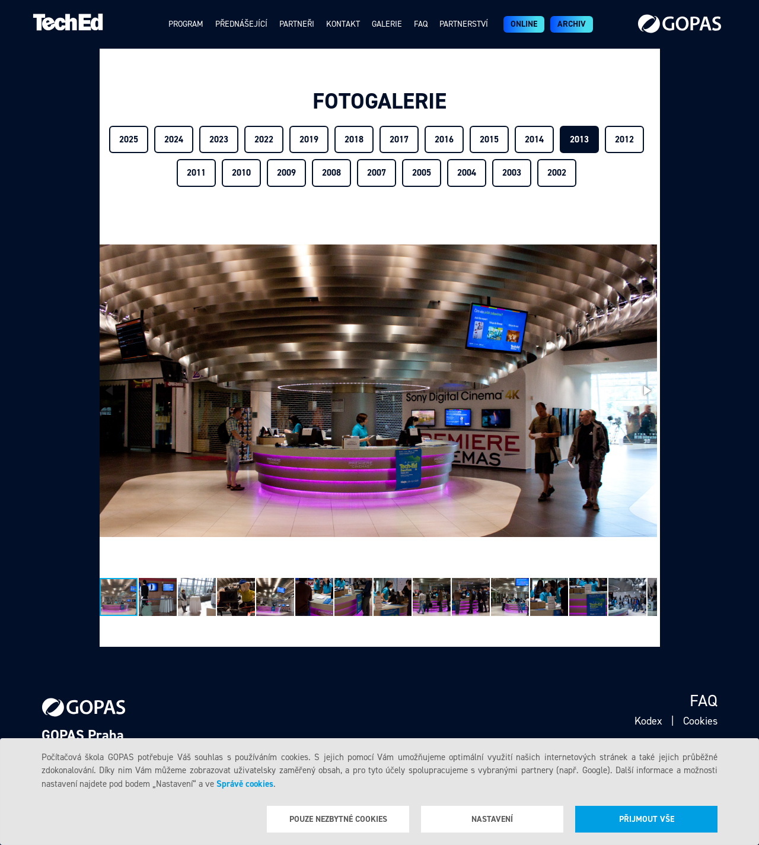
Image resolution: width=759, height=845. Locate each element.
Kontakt (343, 24)
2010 (241, 173)
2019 (308, 139)
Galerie (387, 24)
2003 (511, 173)
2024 (173, 139)
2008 (331, 173)
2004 (466, 173)
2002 (556, 173)
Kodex (648, 721)
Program (185, 24)
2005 (421, 173)
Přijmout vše (646, 819)
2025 (128, 139)
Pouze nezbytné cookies (338, 819)
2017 (399, 139)
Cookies (700, 721)
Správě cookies (244, 784)
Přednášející (241, 24)
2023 (218, 139)
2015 (489, 139)
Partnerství (463, 24)
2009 (286, 173)
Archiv (571, 24)
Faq (421, 24)
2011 (196, 173)
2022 (263, 139)
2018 (354, 139)
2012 (624, 139)
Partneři (296, 24)
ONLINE (524, 24)
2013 (579, 139)
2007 (376, 173)
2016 (444, 139)
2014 (534, 139)
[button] (646, 390)
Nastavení (492, 819)
